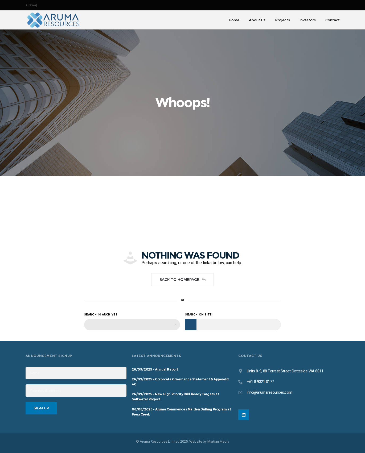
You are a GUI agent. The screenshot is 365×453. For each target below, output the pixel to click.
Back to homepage (182, 279)
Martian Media (218, 441)
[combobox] (132, 324)
